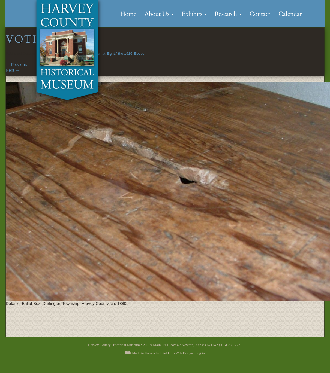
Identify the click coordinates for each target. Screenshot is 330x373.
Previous (16, 64)
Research (228, 14)
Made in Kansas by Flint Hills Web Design (162, 353)
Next (12, 70)
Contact (260, 14)
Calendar (290, 14)
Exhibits (194, 14)
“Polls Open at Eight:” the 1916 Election (114, 53)
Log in (200, 353)
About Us (159, 14)
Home (128, 14)
